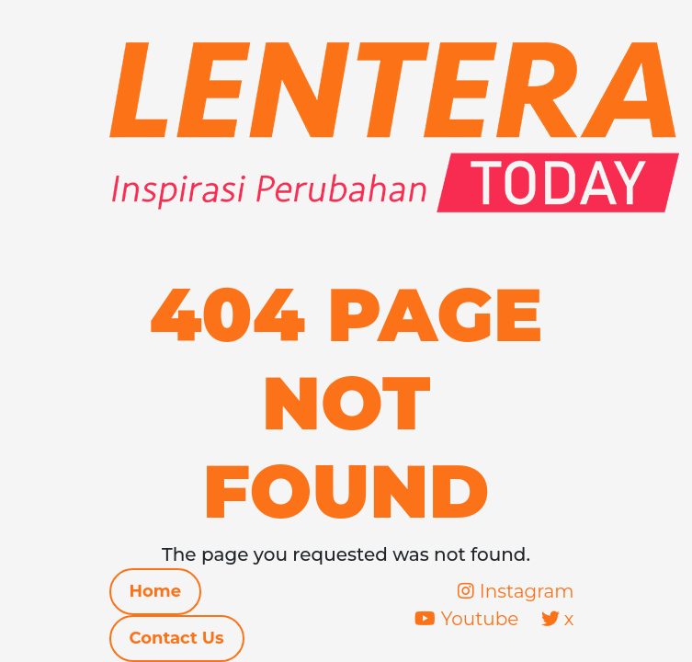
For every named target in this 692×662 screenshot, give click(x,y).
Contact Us (177, 638)
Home (156, 591)
